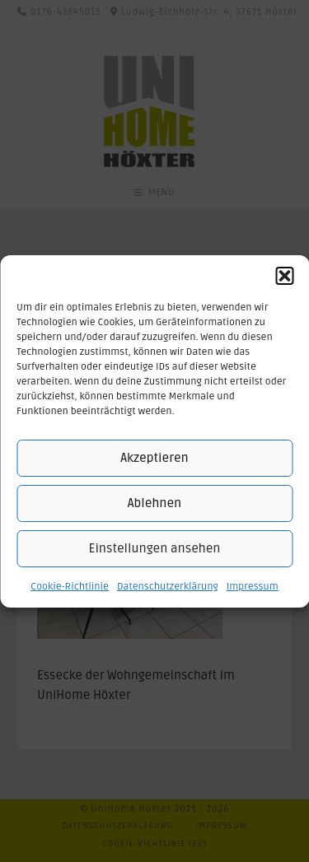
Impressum (253, 586)
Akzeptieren (154, 457)
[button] (284, 276)
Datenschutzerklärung (167, 586)
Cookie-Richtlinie (69, 586)
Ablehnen (154, 503)
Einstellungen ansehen (155, 548)
